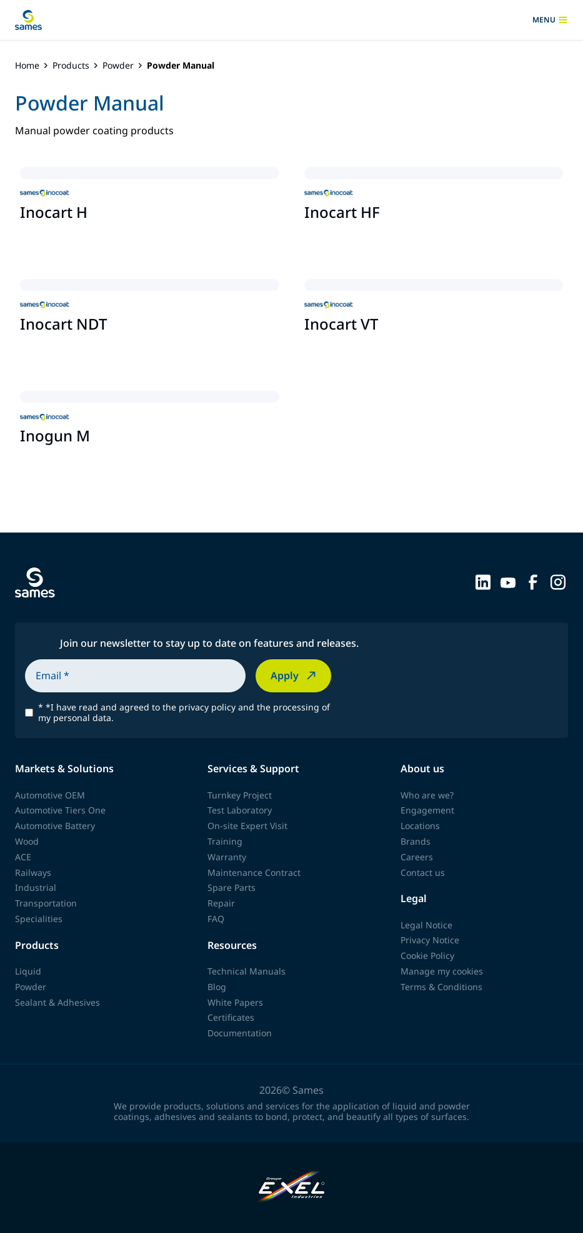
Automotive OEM (50, 795)
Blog (216, 987)
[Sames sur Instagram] (558, 581)
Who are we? (427, 795)
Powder (118, 66)
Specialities (38, 919)
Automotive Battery (55, 826)
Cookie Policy (427, 955)
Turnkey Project (239, 795)
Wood (27, 841)
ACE (23, 857)
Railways (33, 872)
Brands (416, 841)
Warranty (226, 857)
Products (70, 66)
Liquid (28, 971)
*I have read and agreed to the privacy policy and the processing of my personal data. (184, 713)
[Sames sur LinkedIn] (483, 581)
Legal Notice (426, 925)
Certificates (230, 1017)
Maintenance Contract (254, 872)
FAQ (215, 919)
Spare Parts (231, 887)
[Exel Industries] (291, 1187)
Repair (221, 903)
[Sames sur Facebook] (533, 581)
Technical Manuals (246, 971)
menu (550, 20)
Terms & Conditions (441, 987)
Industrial (35, 887)
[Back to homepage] (28, 20)
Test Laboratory (239, 810)
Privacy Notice (430, 940)
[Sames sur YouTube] (508, 581)
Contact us (423, 872)
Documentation (239, 1033)
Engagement (427, 810)
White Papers (235, 1002)
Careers (417, 857)
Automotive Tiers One (60, 810)
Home (27, 66)
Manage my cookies (442, 971)
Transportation (46, 903)
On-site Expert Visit (247, 826)
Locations (420, 826)
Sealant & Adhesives (57, 1002)
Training (224, 841)
